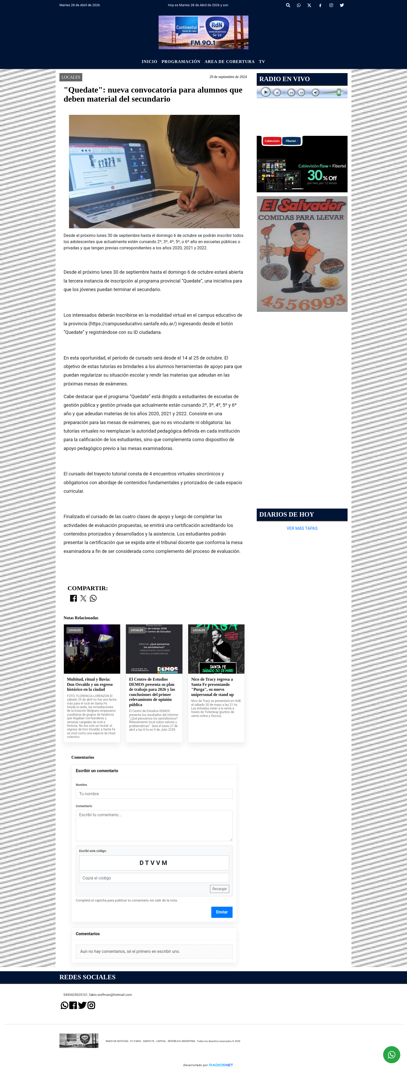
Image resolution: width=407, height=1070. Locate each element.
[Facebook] (320, 5)
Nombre (81, 785)
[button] (288, 5)
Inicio (149, 61)
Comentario (84, 806)
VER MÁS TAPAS (302, 528)
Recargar (219, 889)
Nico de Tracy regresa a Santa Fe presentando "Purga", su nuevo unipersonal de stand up (212, 687)
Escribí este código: (93, 851)
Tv (262, 61)
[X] (309, 5)
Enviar (222, 912)
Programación (180, 61)
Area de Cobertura (230, 61)
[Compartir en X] (83, 598)
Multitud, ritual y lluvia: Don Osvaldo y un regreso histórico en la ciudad (90, 684)
